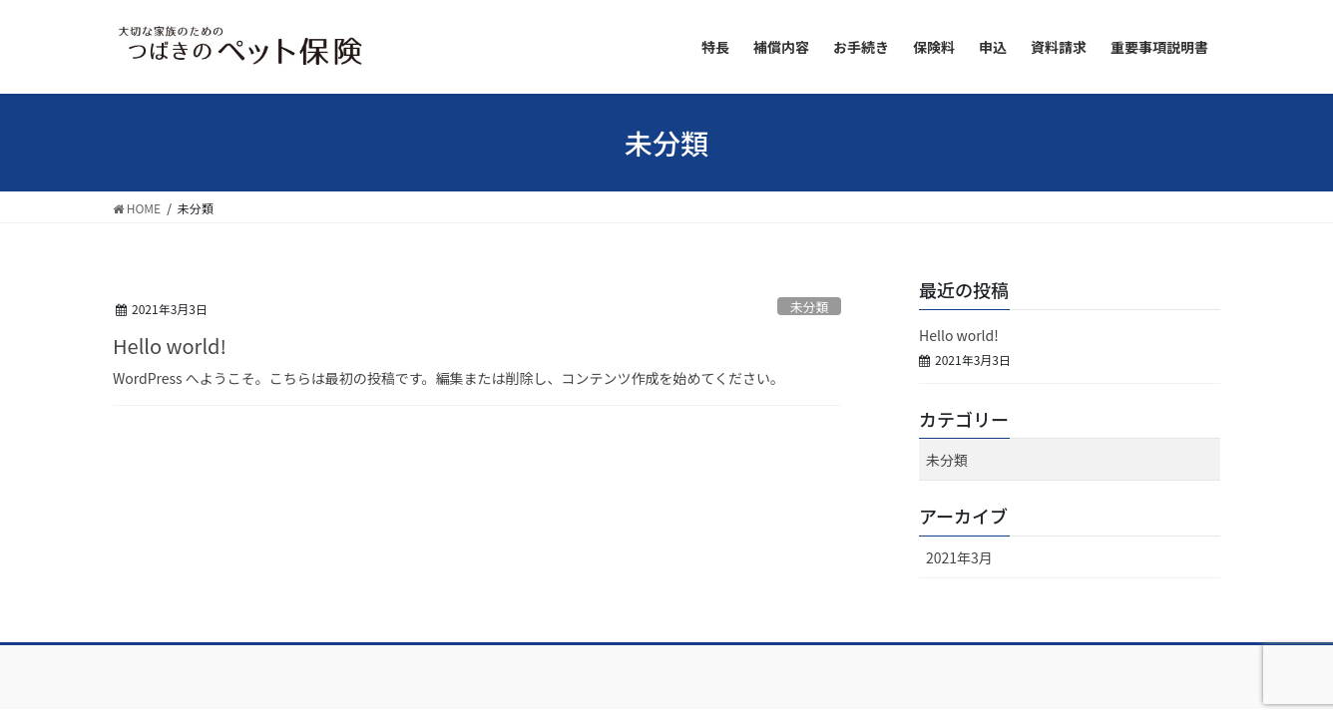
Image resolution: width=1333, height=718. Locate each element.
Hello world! (169, 345)
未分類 (809, 306)
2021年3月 (959, 557)
